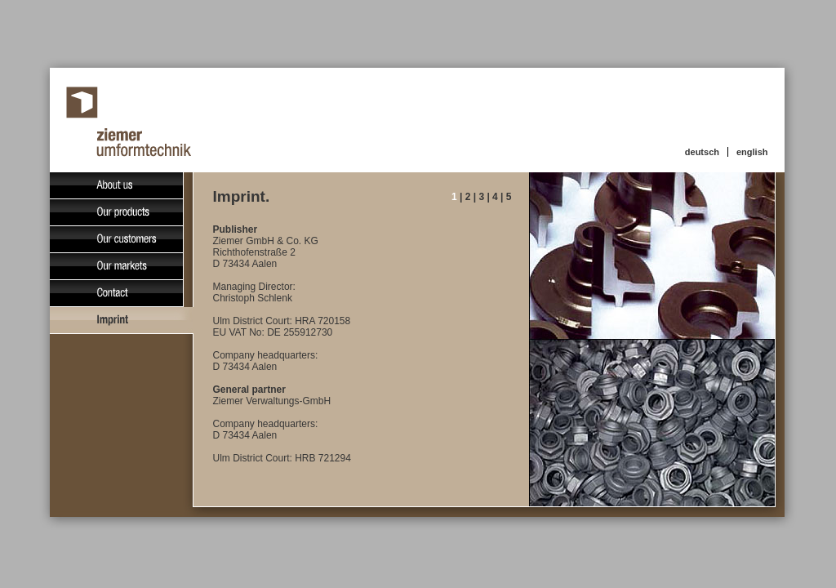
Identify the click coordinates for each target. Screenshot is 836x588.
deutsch (702, 152)
